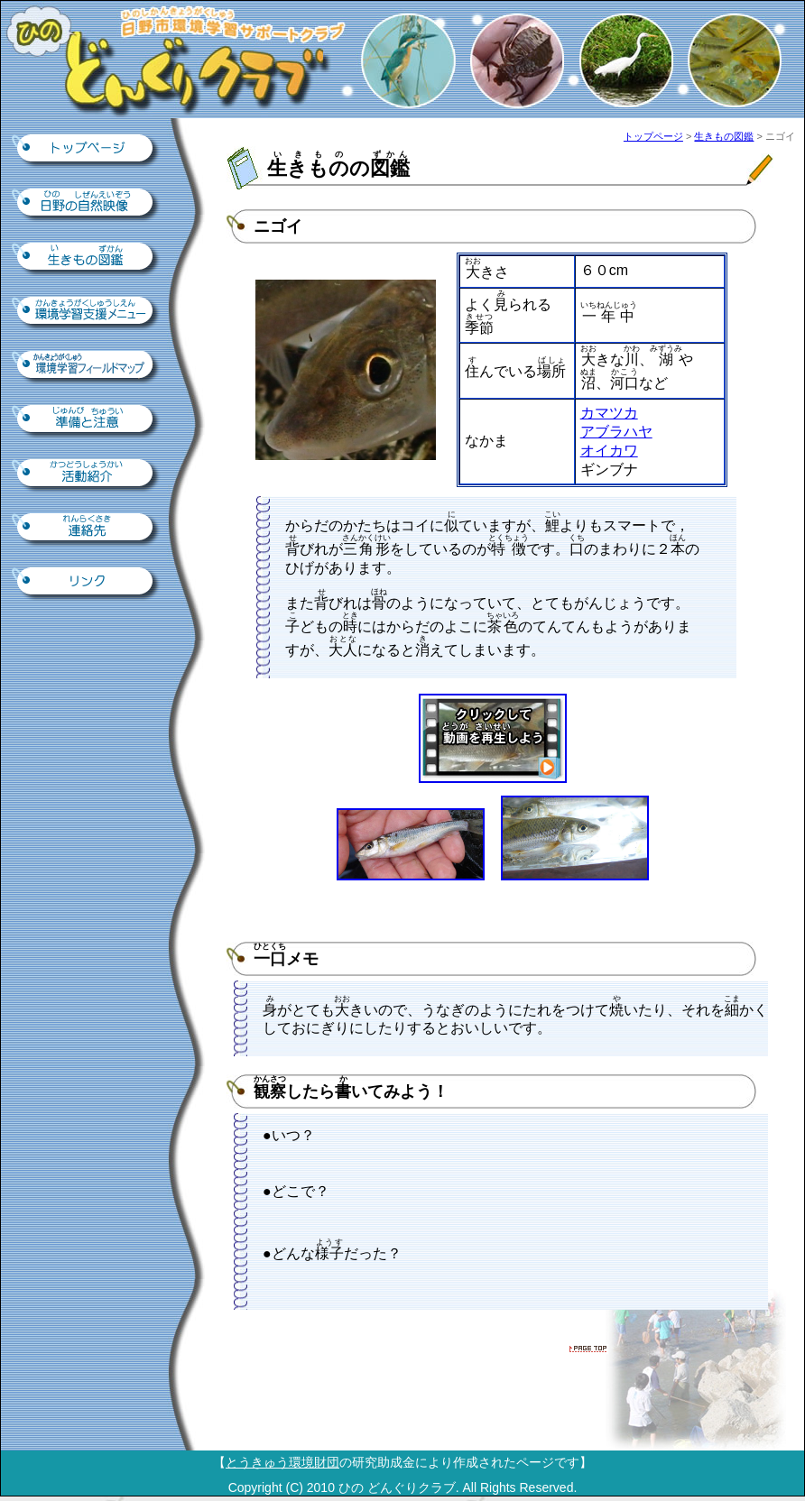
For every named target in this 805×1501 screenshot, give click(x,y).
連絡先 (86, 529)
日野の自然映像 (86, 204)
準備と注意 (86, 420)
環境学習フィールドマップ (86, 366)
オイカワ (609, 450)
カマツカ (609, 412)
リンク (86, 583)
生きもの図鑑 (86, 258)
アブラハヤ (616, 431)
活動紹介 (86, 474)
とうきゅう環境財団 (282, 1462)
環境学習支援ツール (86, 312)
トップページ (86, 150)
